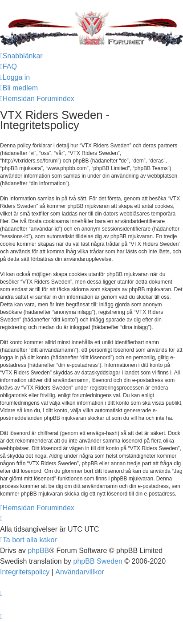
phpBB (38, 550)
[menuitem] (8, 66)
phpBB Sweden (97, 561)
